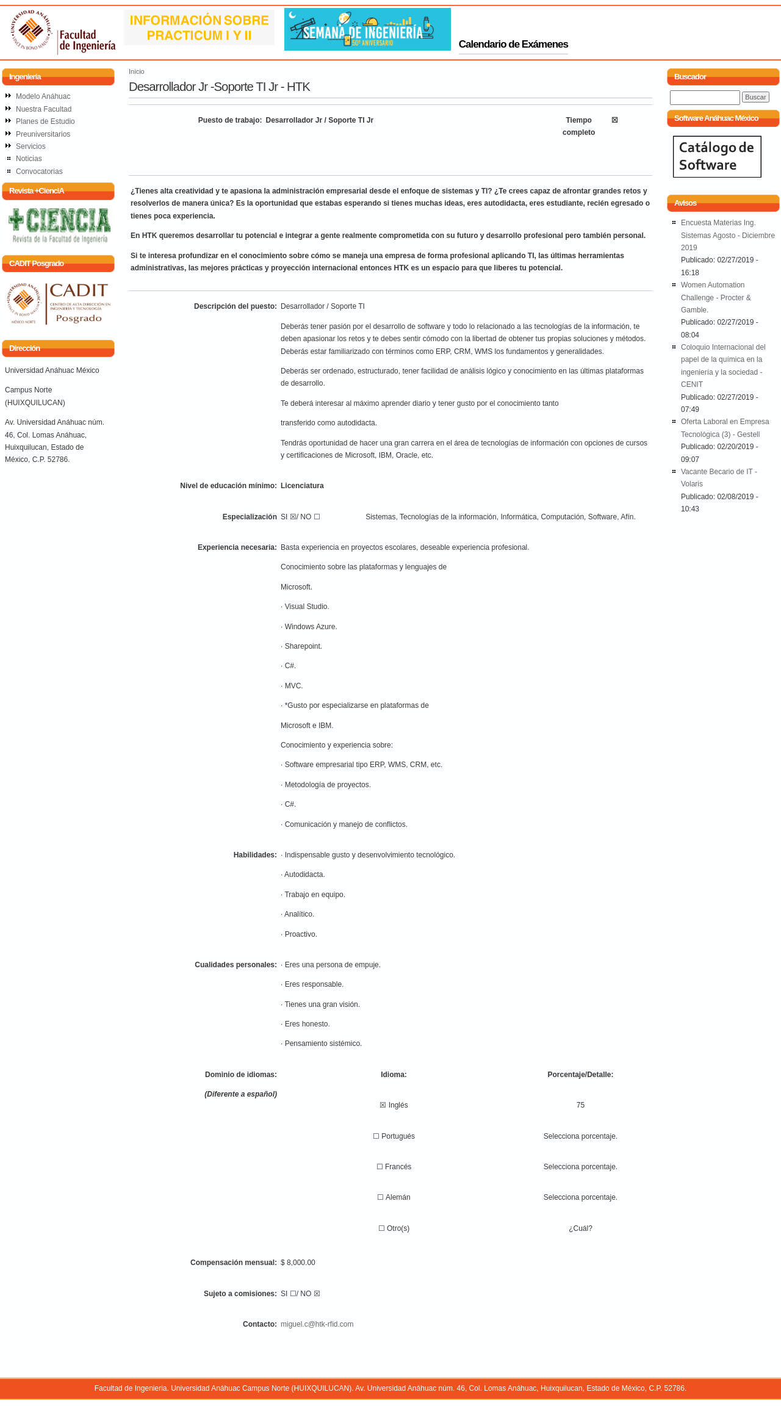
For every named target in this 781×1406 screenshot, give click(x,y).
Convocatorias (39, 171)
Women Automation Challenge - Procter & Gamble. (716, 297)
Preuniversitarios (43, 134)
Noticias (29, 158)
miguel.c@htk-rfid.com (317, 1324)
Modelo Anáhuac (43, 96)
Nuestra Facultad (43, 109)
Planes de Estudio (45, 121)
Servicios (31, 146)
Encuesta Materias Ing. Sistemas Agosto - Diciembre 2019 (728, 235)
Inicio (137, 71)
